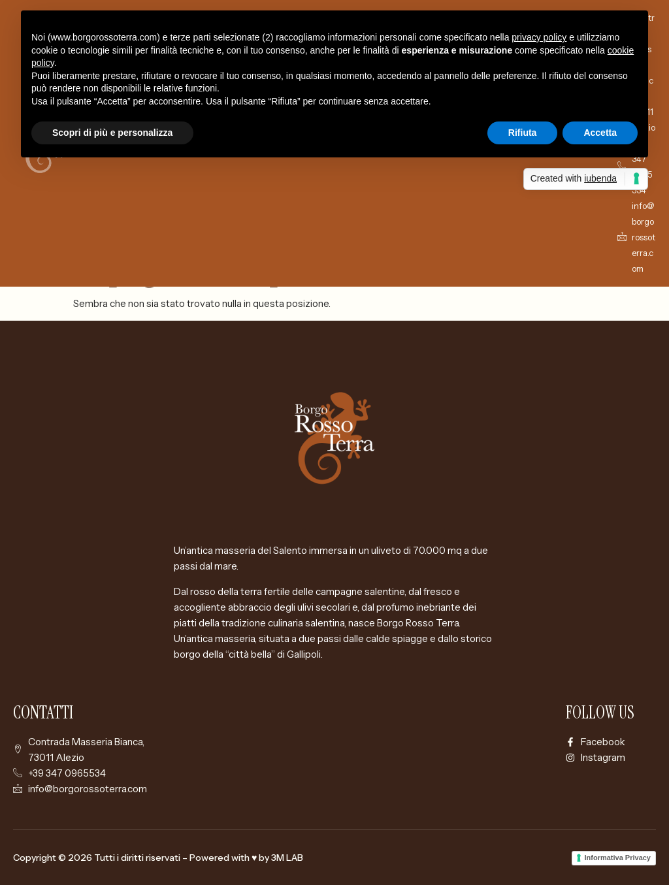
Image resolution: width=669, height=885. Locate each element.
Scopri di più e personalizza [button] (112, 132)
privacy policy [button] (539, 37)
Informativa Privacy (618, 857)
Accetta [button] (600, 132)
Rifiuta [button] (522, 132)
